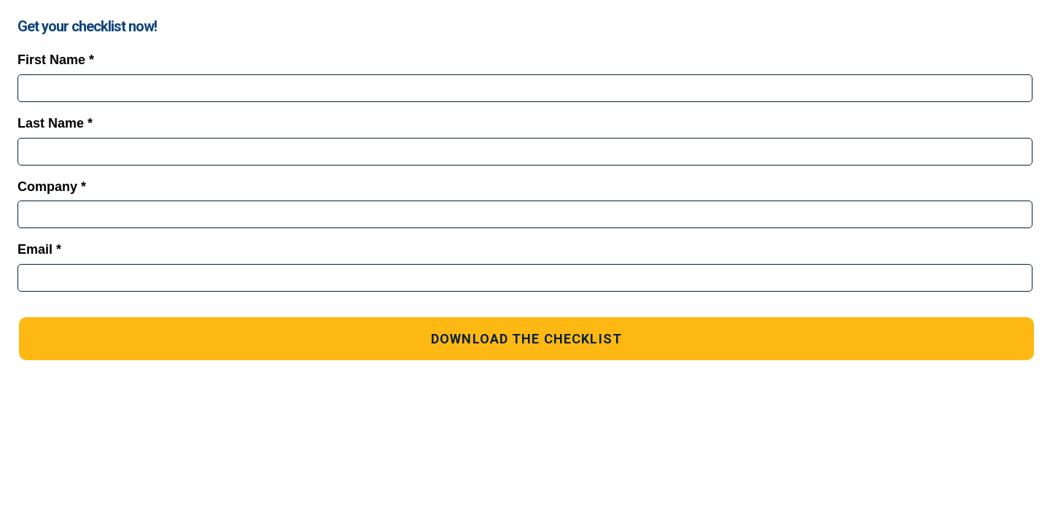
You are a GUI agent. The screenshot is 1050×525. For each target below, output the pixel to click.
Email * (39, 249)
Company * (52, 186)
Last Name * (55, 123)
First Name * (56, 59)
